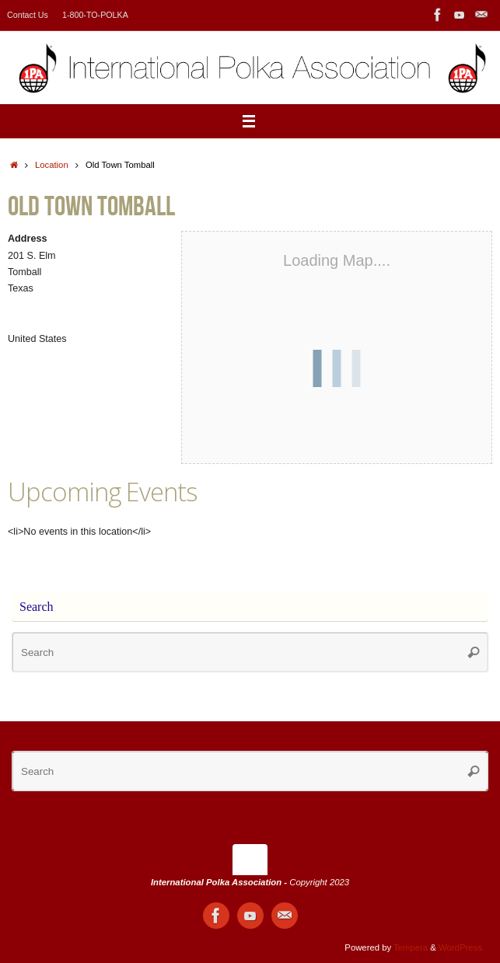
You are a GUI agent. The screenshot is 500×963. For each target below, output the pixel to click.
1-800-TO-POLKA (95, 14)
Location (51, 164)
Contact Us (27, 14)
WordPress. (461, 947)
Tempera (410, 947)
